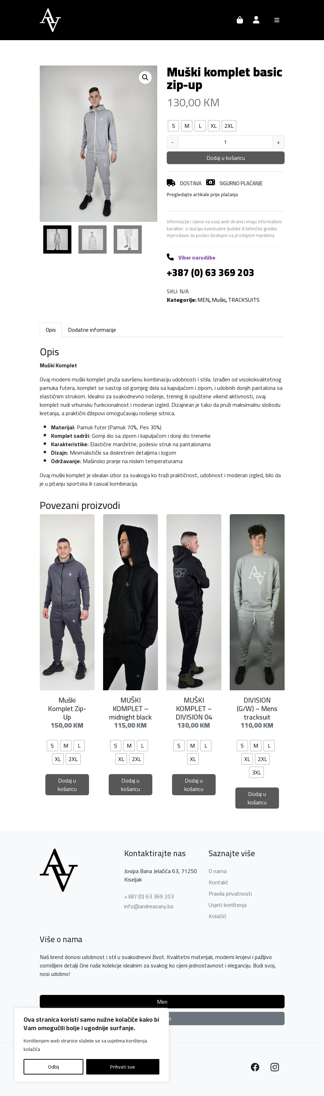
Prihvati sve (122, 1066)
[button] (145, 77)
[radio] (173, 125)
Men (162, 1001)
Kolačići (217, 916)
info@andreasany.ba (148, 906)
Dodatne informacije (92, 329)
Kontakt (218, 882)
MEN (203, 299)
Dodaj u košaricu (226, 157)
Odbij (53, 1066)
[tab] (51, 329)
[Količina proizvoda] (225, 142)
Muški (218, 299)
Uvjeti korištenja (228, 904)
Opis (51, 329)
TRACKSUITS (244, 299)
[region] (91, 1045)
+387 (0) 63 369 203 (149, 896)
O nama (218, 871)
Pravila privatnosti (230, 893)
